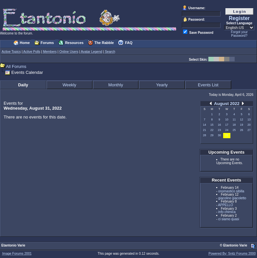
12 (241, 119)
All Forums (16, 66)
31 (226, 135)
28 (204, 135)
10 (226, 119)
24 (226, 130)
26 (241, 130)
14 (204, 124)
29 (211, 135)
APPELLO (225, 205)
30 (219, 135)
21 (204, 130)
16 (219, 124)
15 (211, 124)
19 (241, 124)
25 (234, 130)
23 (219, 130)
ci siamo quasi (228, 219)
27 (248, 130)
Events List (208, 84)
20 (248, 124)
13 (248, 119)
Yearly (162, 84)
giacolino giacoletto (232, 198)
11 (234, 119)
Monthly (115, 84)
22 (211, 130)
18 (234, 124)
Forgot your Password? (239, 33)
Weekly (69, 84)
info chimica (227, 212)
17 (226, 124)
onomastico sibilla (231, 191)
